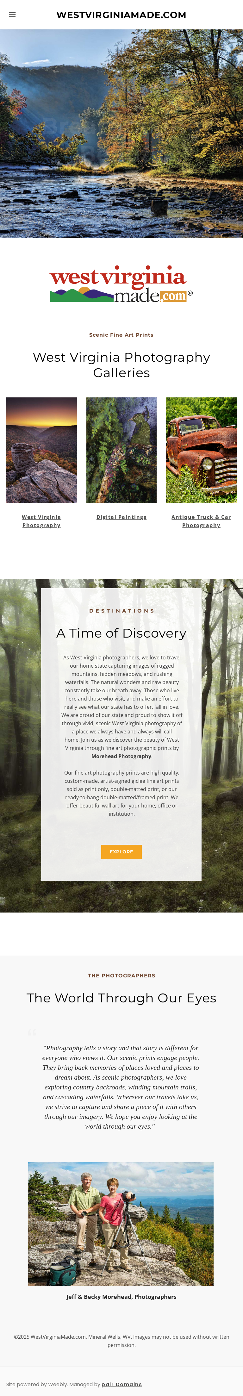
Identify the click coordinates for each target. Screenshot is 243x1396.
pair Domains (122, 1384)
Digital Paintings (122, 517)
